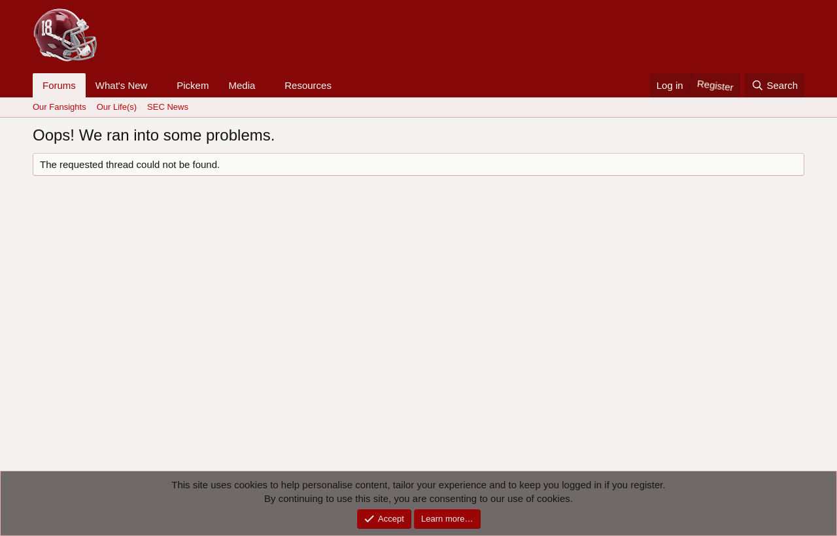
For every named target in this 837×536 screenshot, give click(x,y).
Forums (59, 85)
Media (241, 85)
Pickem (193, 85)
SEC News (167, 107)
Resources (308, 85)
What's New (121, 85)
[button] (157, 85)
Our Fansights (59, 107)
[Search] (774, 85)
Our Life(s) (117, 107)
